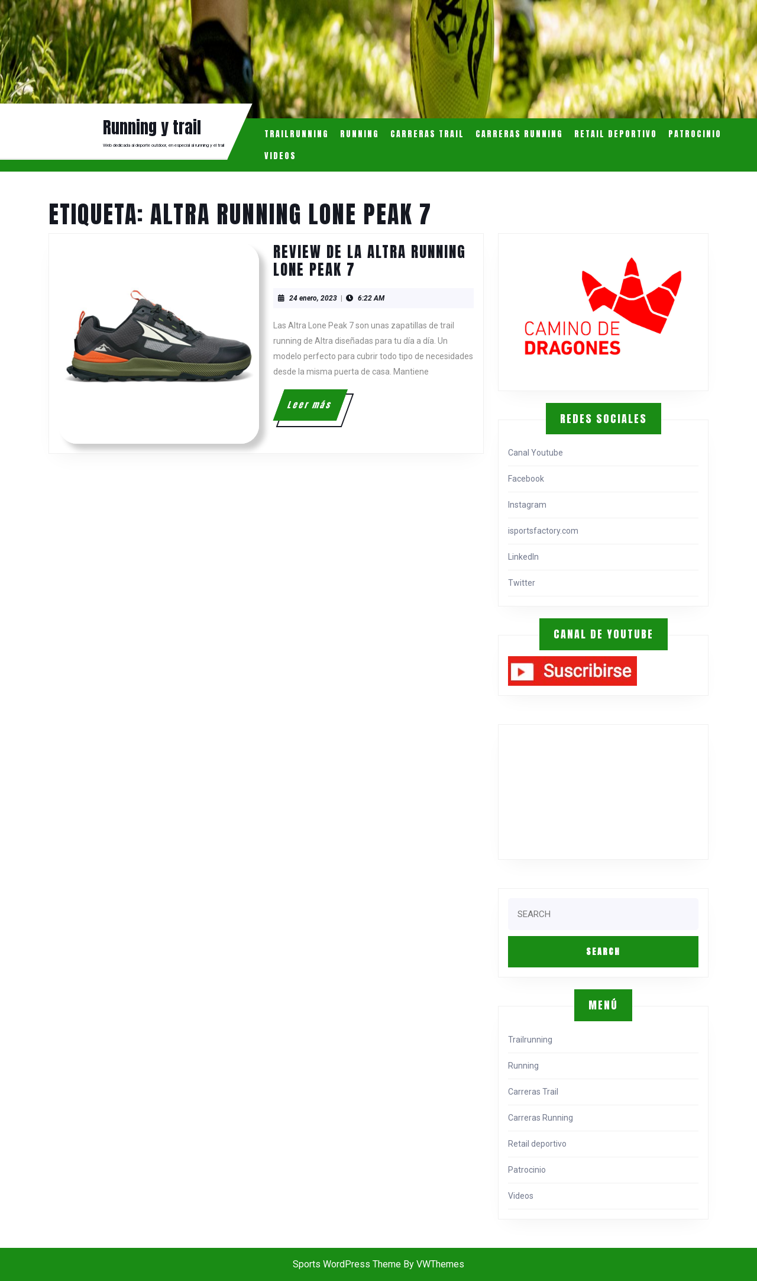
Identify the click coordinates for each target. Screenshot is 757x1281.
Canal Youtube (535, 452)
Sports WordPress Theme (347, 1264)
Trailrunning (296, 134)
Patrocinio (695, 134)
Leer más (316, 409)
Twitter (521, 583)
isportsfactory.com (543, 530)
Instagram (527, 504)
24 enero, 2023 (313, 298)
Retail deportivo (615, 134)
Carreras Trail (427, 134)
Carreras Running (519, 134)
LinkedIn (523, 557)
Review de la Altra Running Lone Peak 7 (369, 260)
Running (359, 134)
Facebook (526, 478)
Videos (280, 156)
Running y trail (152, 127)
